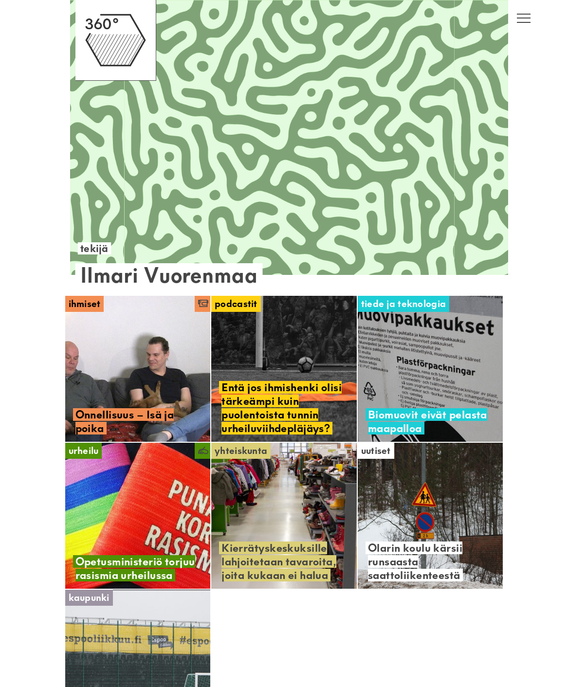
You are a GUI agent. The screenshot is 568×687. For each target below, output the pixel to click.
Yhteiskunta (241, 450)
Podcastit (236, 303)
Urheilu (84, 450)
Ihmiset (85, 303)
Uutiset (376, 450)
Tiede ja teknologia (403, 303)
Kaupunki (89, 597)
